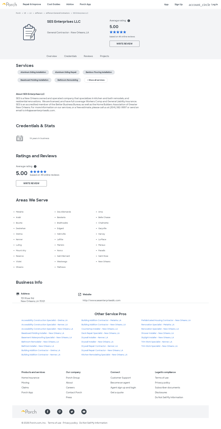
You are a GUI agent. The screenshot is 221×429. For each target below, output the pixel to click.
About (69, 382)
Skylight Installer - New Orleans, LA (157, 337)
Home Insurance (30, 377)
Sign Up (179, 4)
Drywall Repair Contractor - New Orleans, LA (102, 350)
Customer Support (120, 377)
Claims (25, 387)
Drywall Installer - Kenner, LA (94, 337)
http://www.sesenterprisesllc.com (101, 300)
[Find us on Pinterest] (59, 411)
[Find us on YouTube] (84, 411)
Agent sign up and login (123, 387)
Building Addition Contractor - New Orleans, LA (103, 324)
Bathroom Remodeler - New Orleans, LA (40, 342)
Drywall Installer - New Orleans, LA (97, 342)
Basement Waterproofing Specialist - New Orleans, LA (46, 337)
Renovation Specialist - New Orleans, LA (160, 329)
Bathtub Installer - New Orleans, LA (37, 346)
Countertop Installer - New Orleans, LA (99, 329)
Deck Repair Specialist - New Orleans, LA (100, 333)
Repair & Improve (32, 4)
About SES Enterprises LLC (30, 94)
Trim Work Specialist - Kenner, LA (156, 342)
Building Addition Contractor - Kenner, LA (40, 355)
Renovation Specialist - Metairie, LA (157, 324)
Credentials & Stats (35, 125)
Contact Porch (74, 392)
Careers (70, 387)
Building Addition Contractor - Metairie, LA (101, 320)
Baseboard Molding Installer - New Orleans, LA (42, 333)
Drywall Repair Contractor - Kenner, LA (99, 346)
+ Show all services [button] (96, 80)
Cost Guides (53, 4)
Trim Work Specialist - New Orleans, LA (159, 346)
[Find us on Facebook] (47, 411)
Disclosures (161, 392)
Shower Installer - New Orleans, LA (157, 333)
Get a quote (117, 392)
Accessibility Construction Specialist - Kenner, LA (44, 324)
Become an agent (120, 382)
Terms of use (162, 377)
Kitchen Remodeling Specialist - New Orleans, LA (104, 355)
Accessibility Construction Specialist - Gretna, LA (44, 320)
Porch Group (73, 377)
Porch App (85, 4)
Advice (70, 4)
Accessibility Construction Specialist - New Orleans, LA (47, 329)
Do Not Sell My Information (169, 397)
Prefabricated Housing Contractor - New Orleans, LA (166, 320)
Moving (25, 382)
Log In (203, 5)
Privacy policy (162, 382)
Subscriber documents (167, 387)
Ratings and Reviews (36, 155)
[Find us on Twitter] (71, 411)
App (166, 4)
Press (69, 397)
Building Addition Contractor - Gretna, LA (40, 350)
